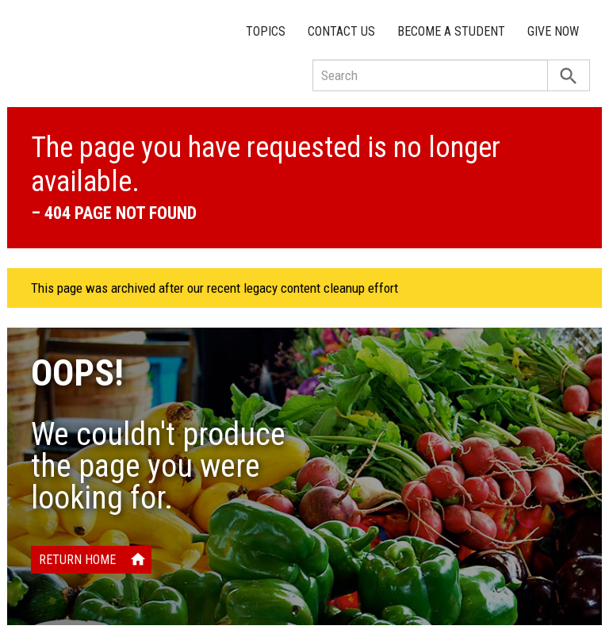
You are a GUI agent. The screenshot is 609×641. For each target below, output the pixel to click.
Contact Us (341, 31)
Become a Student (451, 31)
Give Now (553, 31)
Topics (265, 31)
